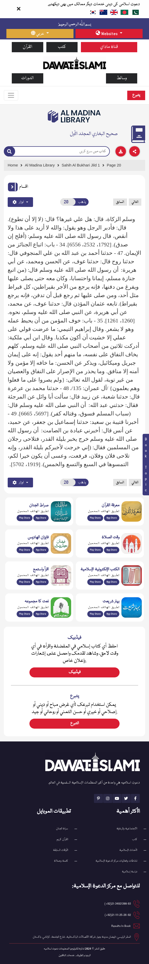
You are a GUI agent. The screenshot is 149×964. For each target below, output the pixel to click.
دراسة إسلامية (129, 871)
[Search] (9, 151)
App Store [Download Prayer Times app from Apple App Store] (112, 550)
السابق (120, 202)
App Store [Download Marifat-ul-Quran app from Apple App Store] (112, 518)
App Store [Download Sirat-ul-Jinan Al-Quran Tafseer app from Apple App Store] (41, 518)
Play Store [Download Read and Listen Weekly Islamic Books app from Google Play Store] (24, 582)
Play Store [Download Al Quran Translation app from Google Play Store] (24, 518)
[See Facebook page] (135, 798)
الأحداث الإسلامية (128, 850)
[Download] (120, 151)
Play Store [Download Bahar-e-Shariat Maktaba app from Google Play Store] (95, 614)
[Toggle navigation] (11, 95)
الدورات (27, 78)
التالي (135, 202)
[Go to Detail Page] (83, 165)
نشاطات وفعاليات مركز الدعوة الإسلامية (116, 861)
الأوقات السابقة (60, 850)
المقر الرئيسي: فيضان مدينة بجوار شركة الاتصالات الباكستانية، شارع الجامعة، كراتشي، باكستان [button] (82, 937)
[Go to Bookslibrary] (74, 116)
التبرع (74, 723)
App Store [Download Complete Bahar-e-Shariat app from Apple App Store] (112, 614)
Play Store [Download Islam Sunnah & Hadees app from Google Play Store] (24, 550)
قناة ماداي (109, 47)
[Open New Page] (68, 202)
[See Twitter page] (126, 798)
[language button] (39, 33)
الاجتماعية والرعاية (126, 828)
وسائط (121, 78)
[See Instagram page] (107, 798)
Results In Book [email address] (121, 926)
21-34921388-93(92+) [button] (117, 904)
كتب (62, 47)
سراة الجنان (62, 828)
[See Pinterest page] (98, 798)
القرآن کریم (62, 839)
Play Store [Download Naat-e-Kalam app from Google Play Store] (24, 614)
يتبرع (136, 95)
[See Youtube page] (116, 798)
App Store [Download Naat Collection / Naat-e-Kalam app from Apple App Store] (41, 614)
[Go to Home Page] (74, 62)
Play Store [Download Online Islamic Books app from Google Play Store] (95, 582)
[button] (13, 187)
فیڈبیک (75, 672)
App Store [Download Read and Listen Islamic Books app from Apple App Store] (41, 582)
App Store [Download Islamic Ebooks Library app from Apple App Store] (112, 582)
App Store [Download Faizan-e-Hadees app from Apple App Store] (41, 550)
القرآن (27, 47)
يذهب (82, 202)
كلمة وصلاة (61, 861)
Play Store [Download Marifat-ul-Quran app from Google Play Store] (95, 518)
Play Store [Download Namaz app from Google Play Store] (95, 550)
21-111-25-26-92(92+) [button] (118, 915)
